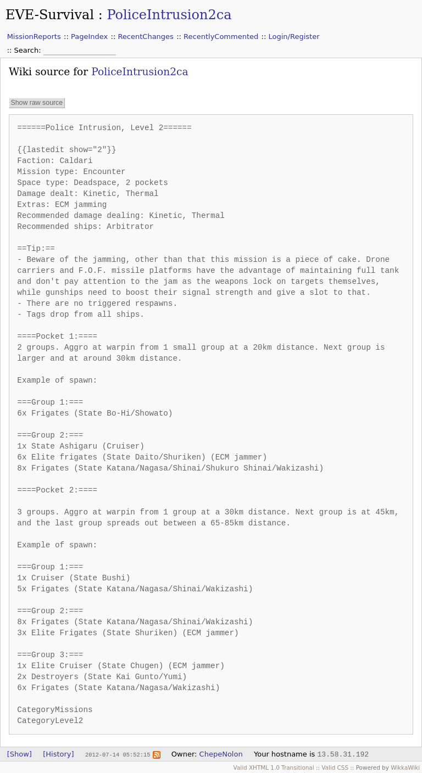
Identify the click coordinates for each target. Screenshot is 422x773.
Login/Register (294, 36)
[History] (58, 754)
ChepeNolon (221, 754)
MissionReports (34, 36)
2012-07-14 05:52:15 (117, 754)
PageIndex (89, 36)
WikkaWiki (405, 767)
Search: (28, 50)
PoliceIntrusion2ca (169, 15)
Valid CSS (334, 767)
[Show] (19, 754)
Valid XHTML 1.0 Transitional (274, 767)
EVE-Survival (49, 15)
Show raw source (36, 103)
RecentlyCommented (221, 36)
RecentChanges (145, 36)
